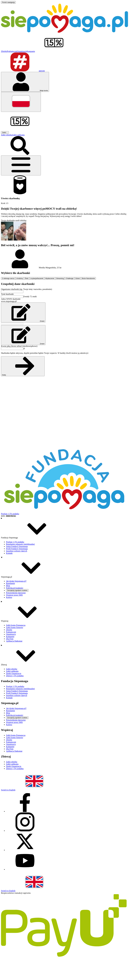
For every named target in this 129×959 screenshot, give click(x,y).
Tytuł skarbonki (7, 294)
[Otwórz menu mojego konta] (25, 82)
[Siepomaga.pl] (64, 32)
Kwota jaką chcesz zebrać (19, 346)
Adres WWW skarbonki (10, 299)
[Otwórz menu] (21, 165)
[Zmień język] (21, 102)
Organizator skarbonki (26, 289)
